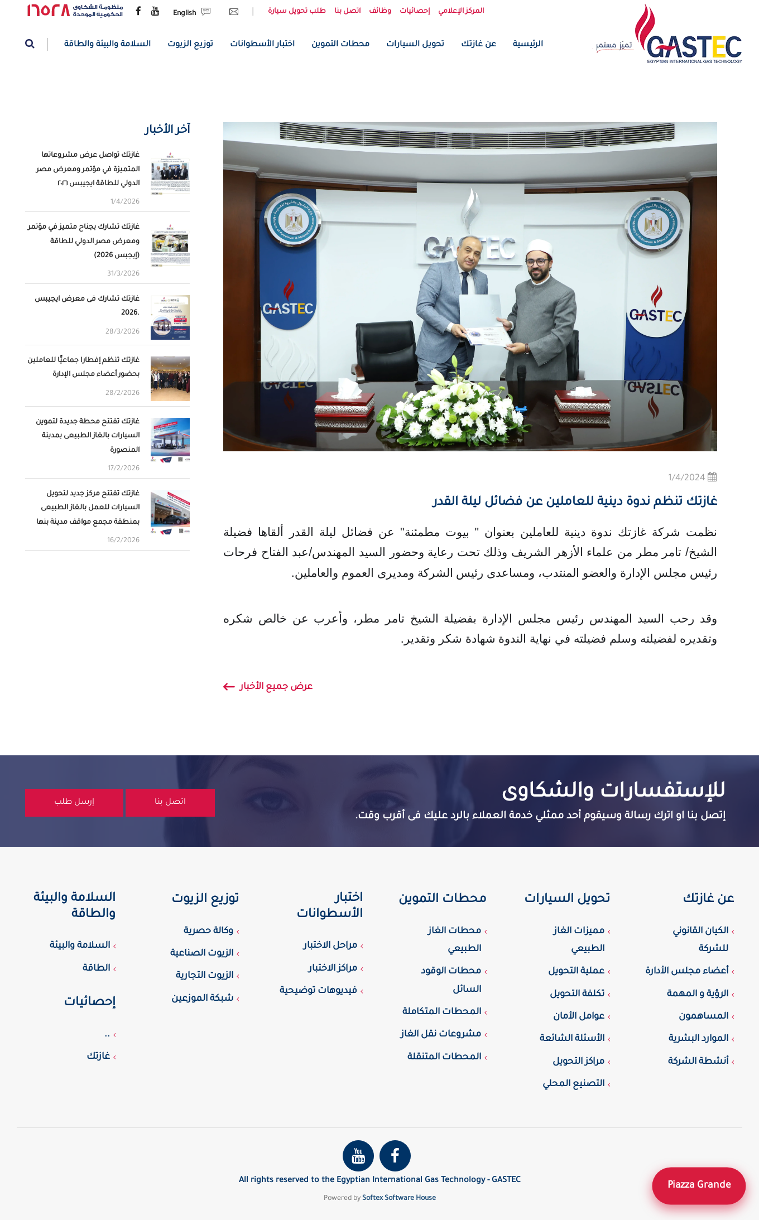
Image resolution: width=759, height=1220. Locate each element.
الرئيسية (528, 45)
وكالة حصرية (208, 932)
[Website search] (36, 44)
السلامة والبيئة (80, 946)
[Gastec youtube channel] (155, 12)
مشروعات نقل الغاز (441, 1035)
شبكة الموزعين (202, 999)
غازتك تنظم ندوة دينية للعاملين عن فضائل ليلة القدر (575, 503)
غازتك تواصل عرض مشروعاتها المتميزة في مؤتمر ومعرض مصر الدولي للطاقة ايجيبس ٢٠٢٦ (88, 169)
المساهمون (703, 1017)
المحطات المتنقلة (444, 1058)
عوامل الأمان (578, 1017)
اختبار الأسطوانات (262, 45)
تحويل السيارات (415, 45)
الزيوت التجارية (204, 976)
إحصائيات (415, 12)
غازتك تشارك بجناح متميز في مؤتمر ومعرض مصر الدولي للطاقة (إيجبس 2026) (84, 241)
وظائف (380, 12)
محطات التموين (340, 45)
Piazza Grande (699, 1185)
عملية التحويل (576, 972)
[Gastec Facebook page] (138, 12)
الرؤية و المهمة (697, 995)
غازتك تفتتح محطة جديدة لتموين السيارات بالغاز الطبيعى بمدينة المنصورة (88, 436)
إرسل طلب (74, 802)
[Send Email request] (231, 14)
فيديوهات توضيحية (318, 991)
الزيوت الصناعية (201, 954)
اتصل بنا (347, 12)
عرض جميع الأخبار (268, 689)
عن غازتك (478, 45)
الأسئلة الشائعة (572, 1039)
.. (107, 1035)
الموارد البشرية (698, 1039)
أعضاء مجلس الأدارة (686, 972)
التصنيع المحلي (573, 1084)
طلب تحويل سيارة (297, 12)
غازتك (98, 1057)
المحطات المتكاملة (441, 1012)
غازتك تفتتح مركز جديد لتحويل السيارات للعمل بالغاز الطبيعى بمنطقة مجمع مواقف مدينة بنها (88, 508)
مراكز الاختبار (333, 969)
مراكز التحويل (578, 1062)
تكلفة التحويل (577, 995)
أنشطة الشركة (698, 1062)
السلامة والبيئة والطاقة (107, 45)
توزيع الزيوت (190, 45)
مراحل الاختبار (330, 946)
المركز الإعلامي (461, 12)
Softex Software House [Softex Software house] (399, 1199)
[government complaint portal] (75, 11)
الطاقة (96, 969)
